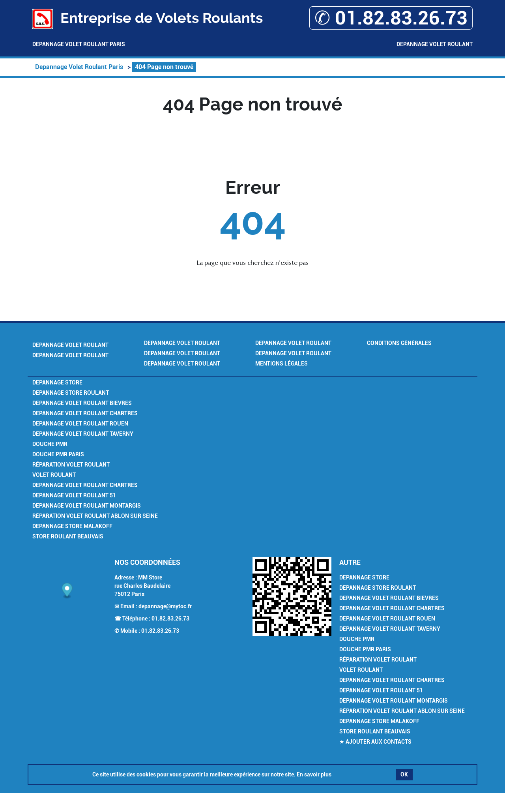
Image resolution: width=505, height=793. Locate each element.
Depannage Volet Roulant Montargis (86, 505)
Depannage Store (57, 382)
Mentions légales (281, 363)
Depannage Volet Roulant (435, 44)
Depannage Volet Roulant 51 (74, 495)
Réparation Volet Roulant (71, 464)
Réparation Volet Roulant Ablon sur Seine (95, 516)
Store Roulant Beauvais (67, 536)
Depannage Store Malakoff (72, 526)
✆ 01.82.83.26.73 (391, 18)
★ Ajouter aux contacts (375, 742)
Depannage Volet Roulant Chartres (85, 413)
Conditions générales (399, 343)
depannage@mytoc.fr (165, 606)
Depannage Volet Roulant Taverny (82, 434)
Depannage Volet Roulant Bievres (82, 403)
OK (404, 774)
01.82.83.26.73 (170, 618)
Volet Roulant (54, 475)
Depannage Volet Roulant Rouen (80, 423)
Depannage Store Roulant (70, 393)
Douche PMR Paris (58, 454)
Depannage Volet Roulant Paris (78, 44)
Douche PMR (49, 444)
